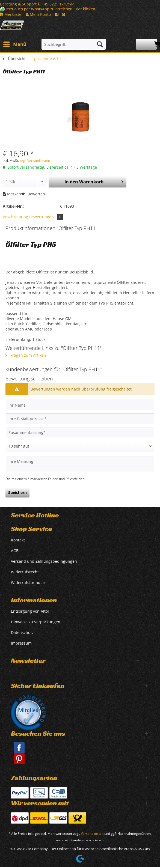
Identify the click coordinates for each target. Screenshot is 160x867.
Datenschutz (22, 632)
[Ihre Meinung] (80, 464)
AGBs (15, 550)
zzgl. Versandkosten (35, 160)
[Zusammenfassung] (80, 432)
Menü (14, 43)
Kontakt (18, 540)
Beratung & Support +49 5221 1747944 (37, 4)
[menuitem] (14, 44)
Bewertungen (46, 216)
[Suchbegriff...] (73, 44)
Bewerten (33, 193)
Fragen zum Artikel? (25, 355)
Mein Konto (38, 14)
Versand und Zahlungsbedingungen (44, 561)
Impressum (21, 643)
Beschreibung (15, 216)
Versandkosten (92, 833)
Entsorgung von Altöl (30, 611)
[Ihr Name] (80, 405)
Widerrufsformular (28, 582)
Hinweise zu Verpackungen (35, 621)
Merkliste (10, 14)
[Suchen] (100, 44)
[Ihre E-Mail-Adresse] (80, 418)
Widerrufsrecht (25, 571)
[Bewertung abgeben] (80, 446)
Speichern (17, 492)
